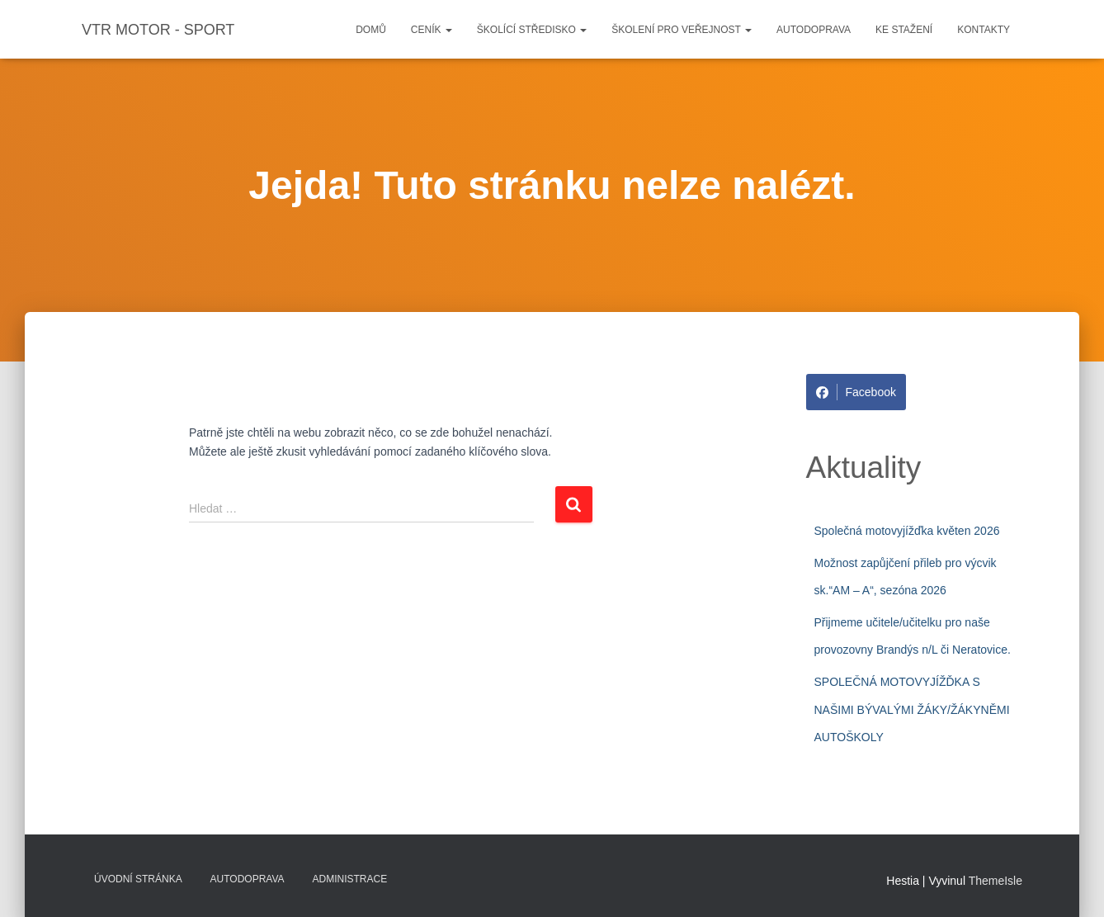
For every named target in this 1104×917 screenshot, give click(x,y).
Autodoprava (813, 29)
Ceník (431, 29)
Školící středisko (532, 29)
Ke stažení (903, 29)
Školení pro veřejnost (681, 29)
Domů (371, 29)
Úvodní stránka (138, 879)
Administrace (350, 879)
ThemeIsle (995, 880)
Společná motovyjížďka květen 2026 (907, 530)
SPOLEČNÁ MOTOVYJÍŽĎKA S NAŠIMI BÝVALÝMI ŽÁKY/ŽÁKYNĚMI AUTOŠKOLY (912, 709)
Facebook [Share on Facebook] (856, 392)
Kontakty (983, 29)
